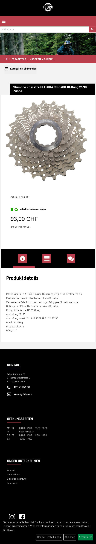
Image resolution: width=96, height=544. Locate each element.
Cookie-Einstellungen (49, 537)
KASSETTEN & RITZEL (42, 59)
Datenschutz (13, 474)
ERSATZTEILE (18, 59)
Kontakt (11, 470)
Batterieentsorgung (17, 479)
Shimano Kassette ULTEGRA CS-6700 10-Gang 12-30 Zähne (50, 89)
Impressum (12, 483)
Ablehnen (70, 537)
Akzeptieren (85, 537)
